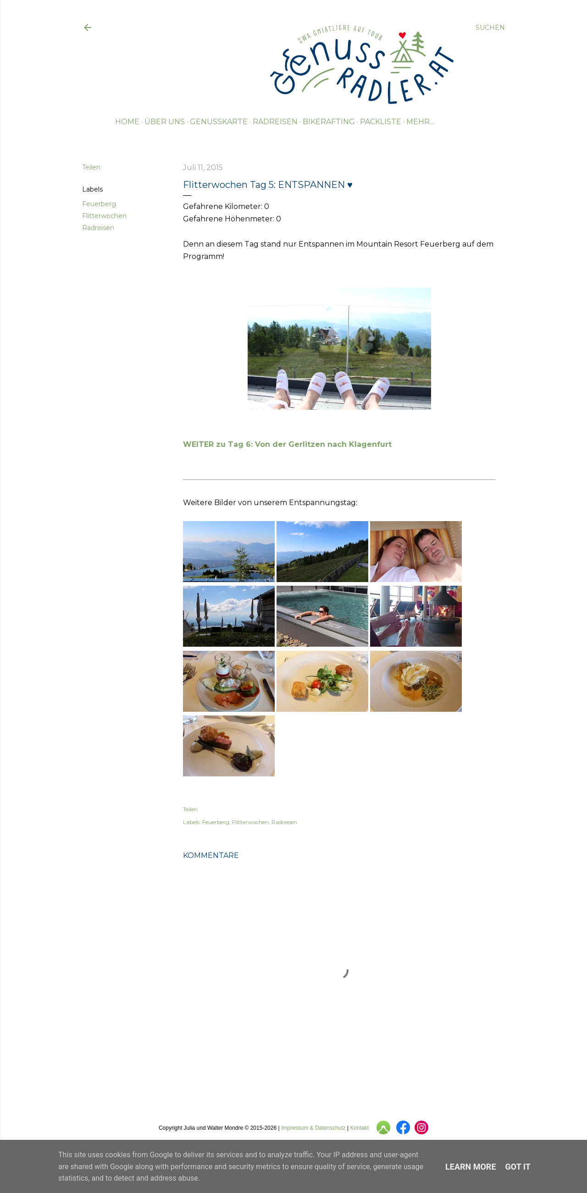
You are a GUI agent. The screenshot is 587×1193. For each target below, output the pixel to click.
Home (127, 121)
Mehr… (420, 121)
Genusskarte (219, 121)
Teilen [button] (91, 167)
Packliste (380, 121)
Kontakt (359, 1128)
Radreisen (275, 121)
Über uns (164, 121)
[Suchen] (490, 27)
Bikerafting (329, 121)
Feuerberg (99, 204)
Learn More (470, 1166)
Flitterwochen (104, 216)
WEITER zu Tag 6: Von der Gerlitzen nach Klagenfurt (287, 444)
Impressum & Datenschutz (313, 1128)
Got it (518, 1166)
